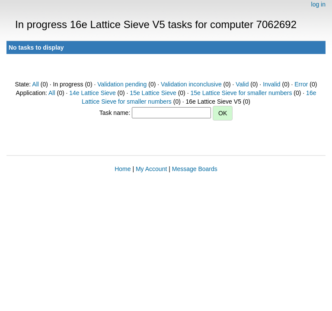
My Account (151, 168)
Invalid (271, 84)
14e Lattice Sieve (92, 92)
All (35, 84)
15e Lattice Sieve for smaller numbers (241, 92)
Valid (242, 84)
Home (123, 168)
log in (318, 4)
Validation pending (122, 84)
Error (301, 84)
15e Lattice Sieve (153, 92)
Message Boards (194, 168)
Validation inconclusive (191, 84)
